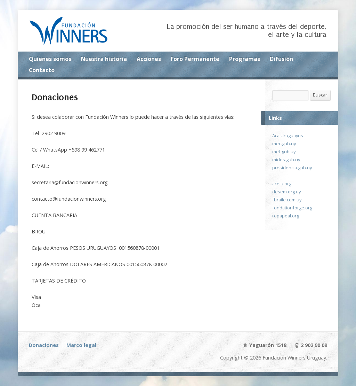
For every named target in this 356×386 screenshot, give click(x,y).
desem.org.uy (286, 191)
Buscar (320, 95)
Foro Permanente (195, 59)
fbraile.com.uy (286, 199)
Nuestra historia (104, 59)
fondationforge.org (292, 207)
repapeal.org (285, 216)
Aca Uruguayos (287, 135)
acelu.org (281, 183)
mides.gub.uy (286, 159)
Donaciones (44, 345)
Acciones (149, 59)
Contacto (42, 70)
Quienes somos (50, 59)
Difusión (281, 59)
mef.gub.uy (284, 151)
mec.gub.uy (284, 143)
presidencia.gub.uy (292, 167)
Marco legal (81, 345)
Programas (244, 59)
